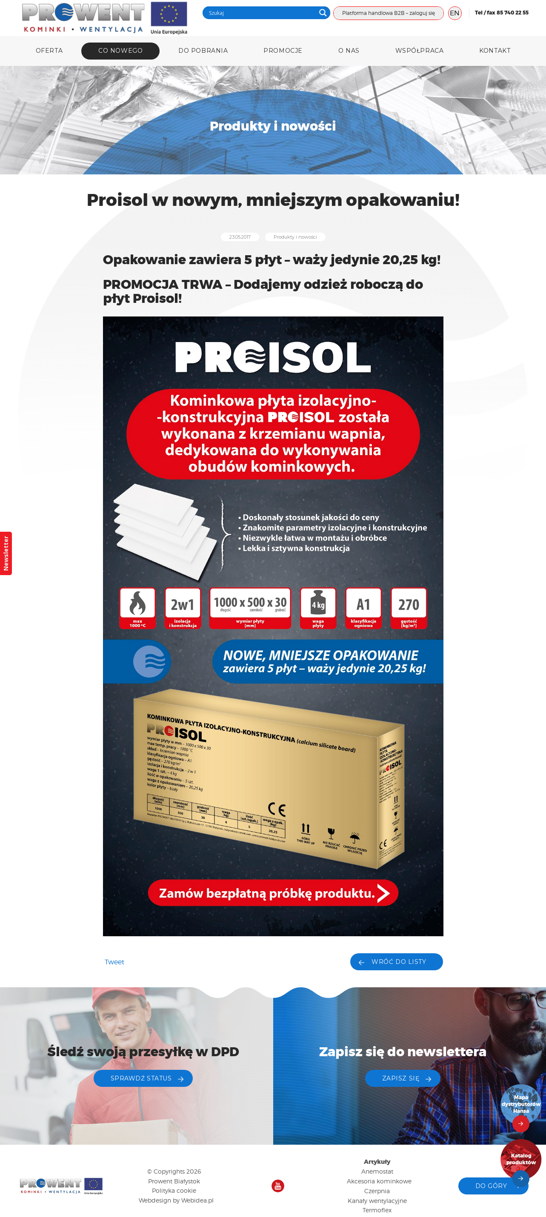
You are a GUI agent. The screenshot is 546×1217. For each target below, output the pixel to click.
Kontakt (494, 50)
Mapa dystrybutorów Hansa (521, 1104)
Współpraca (419, 50)
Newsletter (6, 553)
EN (455, 13)
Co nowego (120, 50)
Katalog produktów (521, 1159)
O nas (349, 50)
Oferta (49, 50)
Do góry (491, 1186)
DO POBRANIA (203, 50)
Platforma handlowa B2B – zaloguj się (388, 13)
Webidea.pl (197, 1200)
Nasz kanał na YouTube (278, 1186)
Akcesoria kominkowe (379, 1181)
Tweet (114, 962)
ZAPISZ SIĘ (401, 1078)
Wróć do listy (399, 962)
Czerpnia (377, 1190)
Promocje (282, 50)
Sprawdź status (141, 1078)
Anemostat (377, 1171)
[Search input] (261, 12)
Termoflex (377, 1210)
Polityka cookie (174, 1190)
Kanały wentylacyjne (377, 1200)
